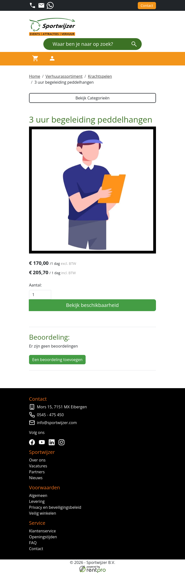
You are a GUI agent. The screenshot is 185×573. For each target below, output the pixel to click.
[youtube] (43, 442)
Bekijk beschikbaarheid (92, 305)
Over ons (37, 460)
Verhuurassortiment (64, 76)
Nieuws (36, 477)
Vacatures (38, 466)
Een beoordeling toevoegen (57, 359)
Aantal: (35, 285)
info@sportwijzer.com (57, 422)
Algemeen (38, 495)
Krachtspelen (100, 76)
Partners (37, 472)
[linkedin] (53, 442)
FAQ (33, 542)
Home (34, 76)
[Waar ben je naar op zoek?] (85, 44)
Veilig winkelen (42, 513)
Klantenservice (42, 531)
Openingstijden (43, 537)
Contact (147, 5)
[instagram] (62, 442)
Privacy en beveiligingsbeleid (55, 507)
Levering (37, 501)
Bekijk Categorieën (93, 98)
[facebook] (33, 442)
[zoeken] (134, 44)
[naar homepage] (53, 27)
